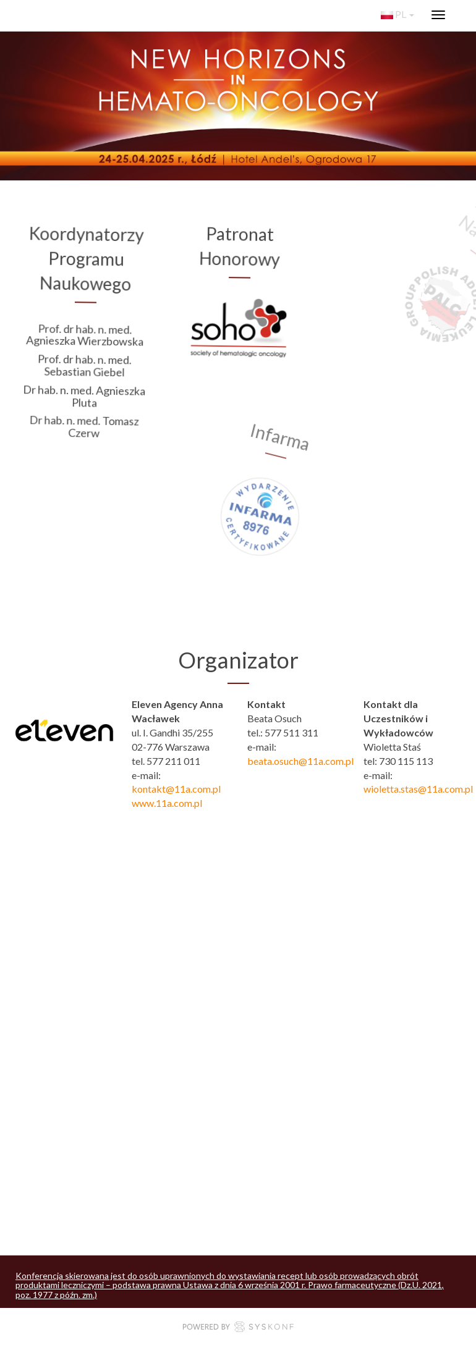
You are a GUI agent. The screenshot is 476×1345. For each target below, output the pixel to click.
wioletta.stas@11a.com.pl (418, 789)
